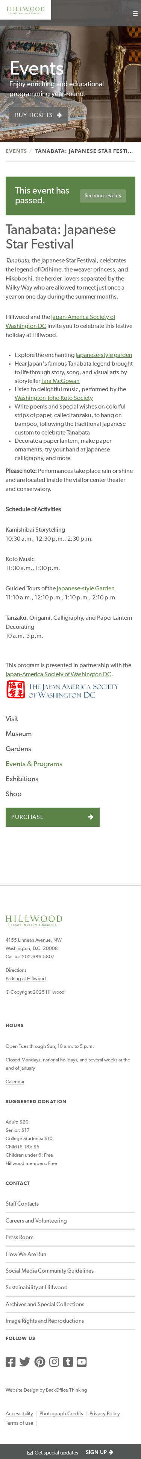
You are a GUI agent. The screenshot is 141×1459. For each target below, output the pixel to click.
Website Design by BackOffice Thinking (46, 1390)
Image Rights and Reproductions (45, 1321)
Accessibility (19, 1413)
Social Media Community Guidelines (50, 1271)
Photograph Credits (61, 1413)
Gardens (18, 749)
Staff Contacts (22, 1204)
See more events (103, 195)
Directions (16, 970)
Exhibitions (22, 779)
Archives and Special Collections (45, 1304)
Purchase (27, 817)
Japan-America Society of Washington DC (58, 675)
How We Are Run (26, 1254)
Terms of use (19, 1423)
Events (16, 151)
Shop (13, 794)
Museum (19, 734)
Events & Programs (34, 764)
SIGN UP (96, 1452)
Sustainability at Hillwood (37, 1287)
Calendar (15, 1081)
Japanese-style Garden (86, 589)
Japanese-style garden (104, 355)
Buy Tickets (34, 116)
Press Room (19, 1237)
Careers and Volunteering (36, 1221)
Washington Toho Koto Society (54, 398)
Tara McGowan (60, 381)
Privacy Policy (104, 1413)
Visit (12, 719)
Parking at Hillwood (26, 978)
